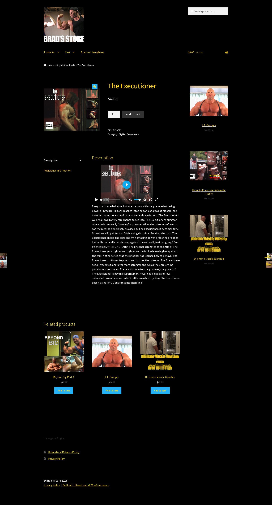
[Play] (96, 199)
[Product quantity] (114, 115)
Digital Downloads (66, 65)
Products (49, 52)
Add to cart (133, 114)
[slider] (110, 199)
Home (51, 65)
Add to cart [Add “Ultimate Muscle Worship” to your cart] (160, 390)
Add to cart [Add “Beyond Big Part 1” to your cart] (64, 390)
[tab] (64, 160)
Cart (67, 52)
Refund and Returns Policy (63, 452)
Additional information (57, 170)
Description (51, 160)
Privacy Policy (56, 458)
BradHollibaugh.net (92, 52)
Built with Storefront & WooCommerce (85, 485)
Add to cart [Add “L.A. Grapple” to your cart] (112, 390)
